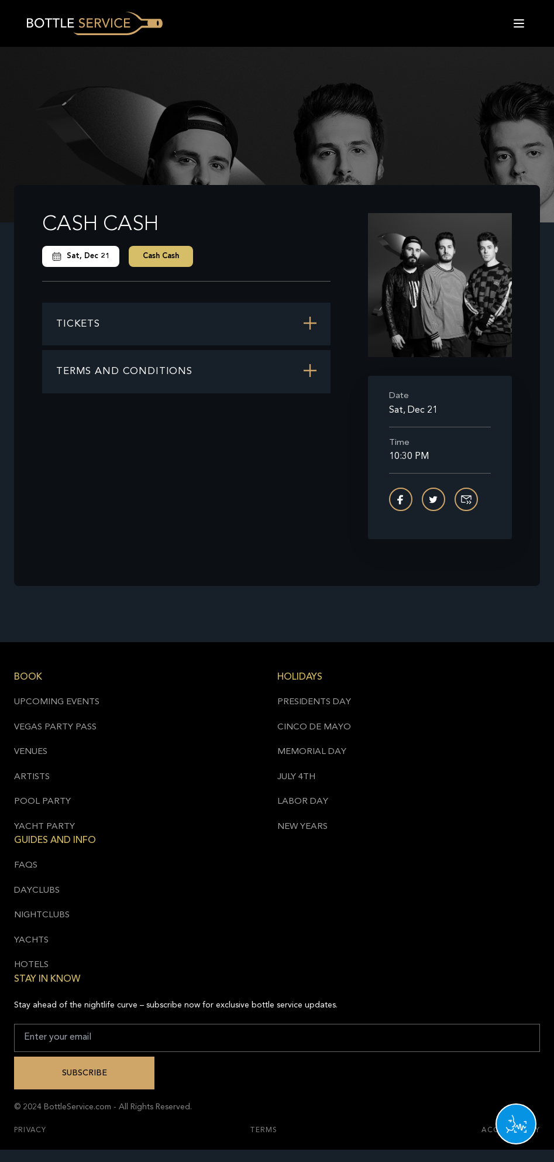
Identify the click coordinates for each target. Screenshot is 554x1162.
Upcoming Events (56, 702)
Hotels (31, 965)
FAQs (25, 865)
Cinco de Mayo (314, 727)
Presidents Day (314, 702)
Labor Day (302, 801)
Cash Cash (161, 256)
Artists (32, 777)
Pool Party (42, 801)
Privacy (30, 1130)
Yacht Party (44, 826)
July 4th (296, 777)
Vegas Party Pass (55, 727)
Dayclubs (37, 890)
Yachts (31, 940)
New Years (302, 826)
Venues (30, 752)
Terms (263, 1130)
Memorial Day (311, 752)
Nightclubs (42, 915)
